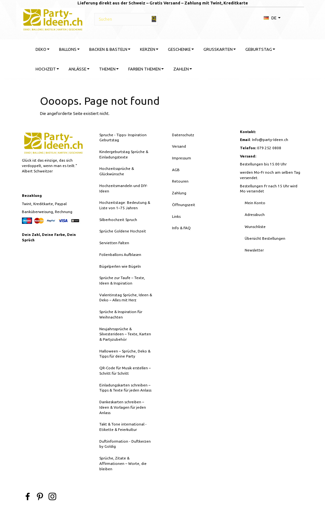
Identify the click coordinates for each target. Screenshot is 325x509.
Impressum (181, 158)
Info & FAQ (181, 228)
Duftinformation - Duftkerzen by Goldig (125, 444)
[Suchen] (154, 19)
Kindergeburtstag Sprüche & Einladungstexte (123, 154)
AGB (176, 170)
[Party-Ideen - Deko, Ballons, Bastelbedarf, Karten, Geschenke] (52, 18)
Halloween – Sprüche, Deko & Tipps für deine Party (124, 353)
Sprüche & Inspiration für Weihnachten (120, 314)
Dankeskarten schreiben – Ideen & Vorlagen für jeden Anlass (122, 407)
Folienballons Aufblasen (120, 254)
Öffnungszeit (183, 205)
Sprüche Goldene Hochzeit (122, 231)
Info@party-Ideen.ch (270, 139)
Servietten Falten (114, 243)
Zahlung (179, 193)
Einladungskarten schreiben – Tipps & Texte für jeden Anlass (125, 387)
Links (176, 216)
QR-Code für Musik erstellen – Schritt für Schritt (125, 370)
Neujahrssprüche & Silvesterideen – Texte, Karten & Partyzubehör (125, 334)
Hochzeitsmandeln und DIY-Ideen (123, 188)
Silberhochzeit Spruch (118, 220)
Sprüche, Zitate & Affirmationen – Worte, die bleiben (123, 463)
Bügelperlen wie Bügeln (120, 266)
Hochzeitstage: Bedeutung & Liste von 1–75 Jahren (124, 205)
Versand (179, 146)
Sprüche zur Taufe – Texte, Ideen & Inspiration (122, 280)
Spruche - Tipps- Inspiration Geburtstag (123, 137)
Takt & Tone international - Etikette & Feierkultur (123, 427)
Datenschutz (183, 135)
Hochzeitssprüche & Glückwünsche (116, 171)
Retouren (180, 181)
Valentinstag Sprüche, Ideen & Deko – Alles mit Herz (125, 297)
